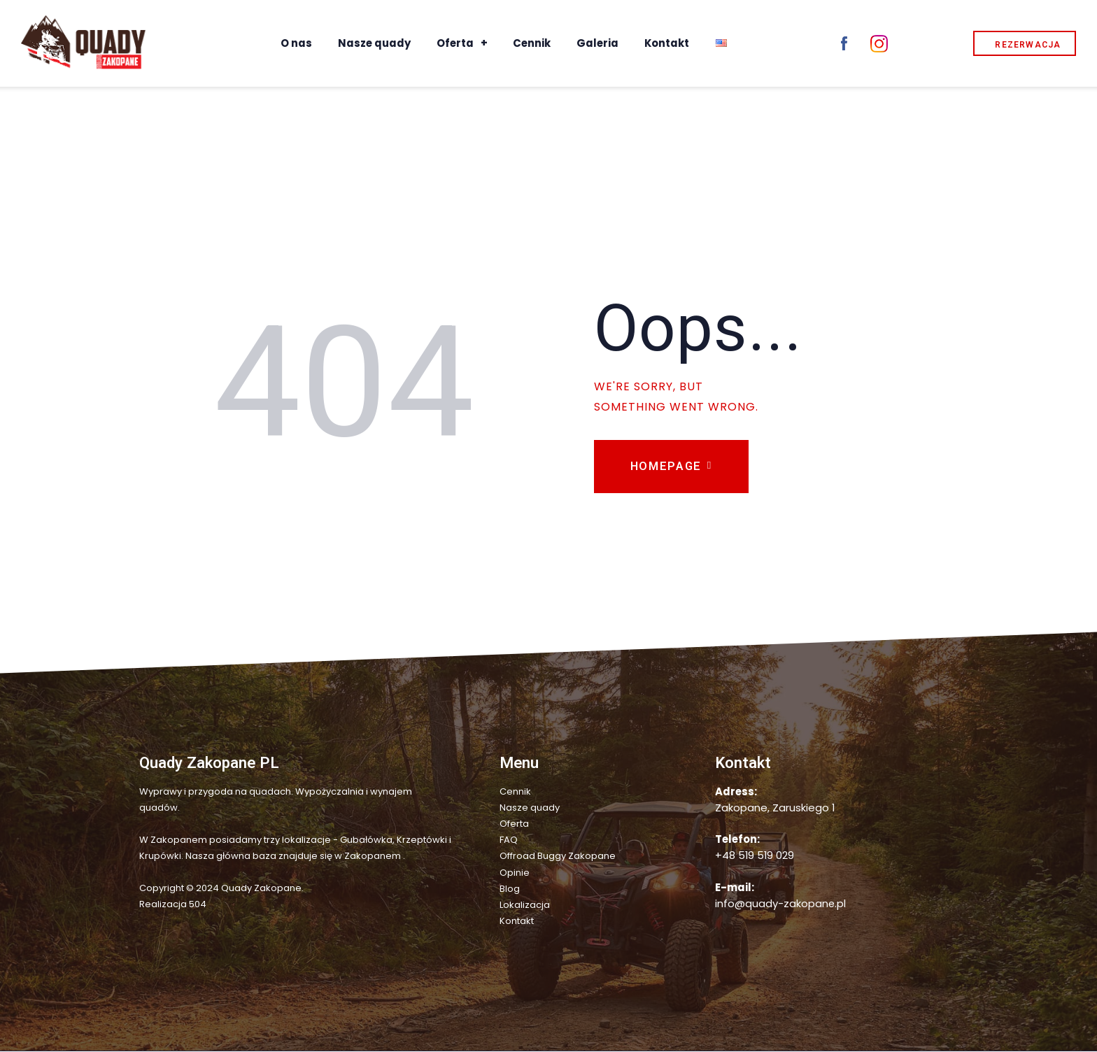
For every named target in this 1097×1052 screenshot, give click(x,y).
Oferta (514, 825)
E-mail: (734, 888)
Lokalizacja (525, 906)
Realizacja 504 (172, 905)
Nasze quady (530, 809)
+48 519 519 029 (754, 856)
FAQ (509, 841)
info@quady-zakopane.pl (781, 904)
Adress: (736, 793)
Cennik (515, 792)
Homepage (666, 467)
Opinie (515, 874)
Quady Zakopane (261, 889)
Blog (510, 890)
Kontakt (517, 922)
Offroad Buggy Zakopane (558, 857)
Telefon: (737, 840)
